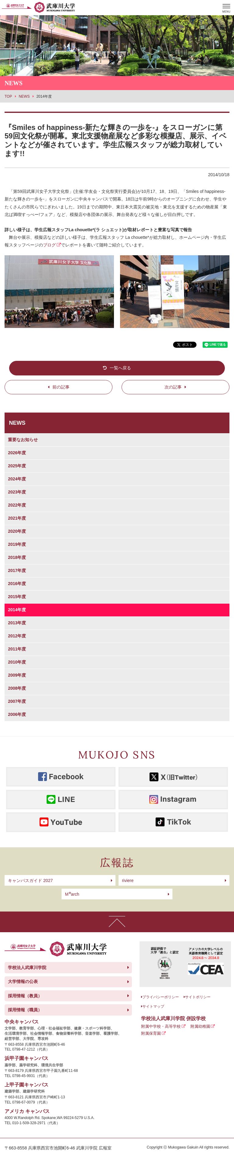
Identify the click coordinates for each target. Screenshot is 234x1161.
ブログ (49, 244)
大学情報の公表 (23, 981)
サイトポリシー (198, 997)
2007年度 (17, 701)
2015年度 (17, 596)
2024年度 (17, 478)
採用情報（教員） (25, 995)
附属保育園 (151, 1033)
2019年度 (17, 544)
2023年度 (17, 492)
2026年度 (17, 452)
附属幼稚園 (200, 1026)
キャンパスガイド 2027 (30, 880)
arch (72, 894)
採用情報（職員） (25, 1009)
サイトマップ (153, 1006)
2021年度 (17, 518)
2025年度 (17, 465)
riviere (127, 880)
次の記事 (173, 387)
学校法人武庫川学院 (27, 967)
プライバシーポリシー (160, 997)
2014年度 (17, 609)
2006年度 (17, 714)
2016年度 (17, 583)
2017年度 (17, 570)
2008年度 (17, 688)
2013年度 (17, 622)
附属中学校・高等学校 (161, 1026)
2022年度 (17, 505)
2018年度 (17, 557)
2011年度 (17, 649)
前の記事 (60, 387)
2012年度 (17, 635)
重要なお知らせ (23, 439)
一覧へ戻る (120, 367)
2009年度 (17, 675)
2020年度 (17, 531)
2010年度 (17, 662)
